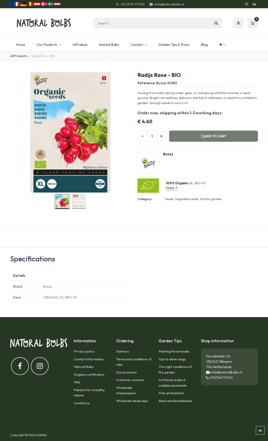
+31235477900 (221, 377)
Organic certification (89, 374)
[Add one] (161, 136)
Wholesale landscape (132, 401)
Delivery (122, 351)
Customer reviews (130, 380)
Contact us (82, 403)
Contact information (89, 359)
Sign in (238, 23)
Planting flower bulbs (174, 351)
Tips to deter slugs (172, 359)
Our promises (126, 372)
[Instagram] (246, 4)
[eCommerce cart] (252, 23)
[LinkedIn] (254, 4)
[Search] (216, 23)
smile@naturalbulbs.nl (226, 372)
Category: (144, 199)
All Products (18, 56)
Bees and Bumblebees (175, 401)
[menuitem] (20, 44)
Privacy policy (84, 351)
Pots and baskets (171, 393)
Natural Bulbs (84, 367)
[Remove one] (142, 136)
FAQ (77, 382)
